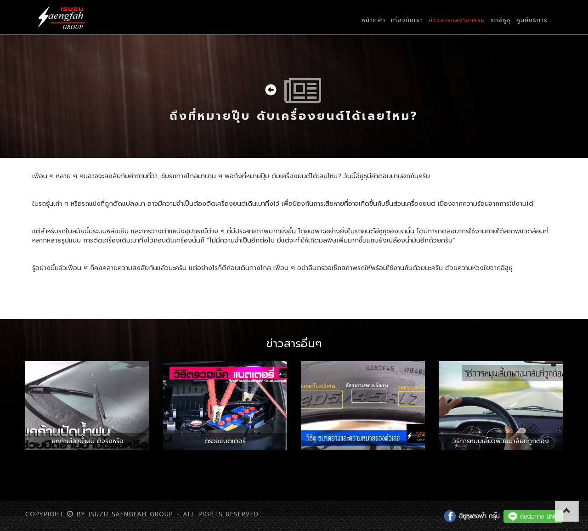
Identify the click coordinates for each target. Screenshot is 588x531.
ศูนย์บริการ (532, 20)
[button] (567, 511)
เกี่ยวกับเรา (407, 20)
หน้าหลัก (373, 20)
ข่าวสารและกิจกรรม (457, 20)
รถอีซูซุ (501, 20)
